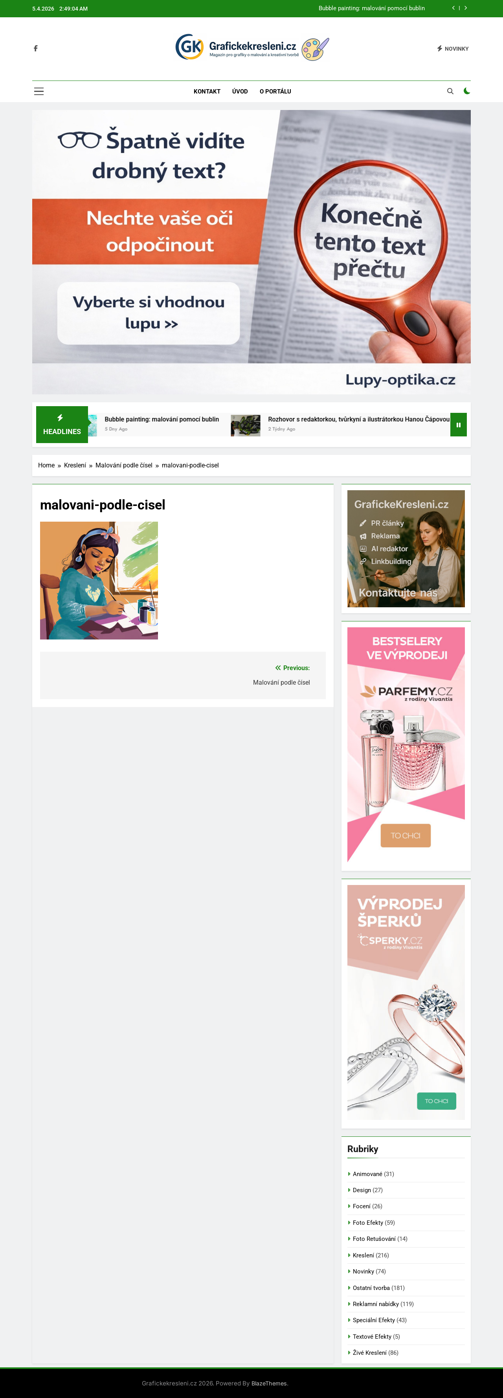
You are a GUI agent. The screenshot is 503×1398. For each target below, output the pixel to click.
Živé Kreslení (370, 1352)
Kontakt (207, 91)
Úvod (240, 91)
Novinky (363, 1271)
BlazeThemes (269, 1383)
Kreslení (363, 1255)
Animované (367, 1174)
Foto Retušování (374, 1238)
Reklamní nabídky (376, 1304)
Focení (362, 1206)
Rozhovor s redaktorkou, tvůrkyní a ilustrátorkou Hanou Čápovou (370, 419)
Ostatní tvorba (371, 1288)
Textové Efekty (372, 1336)
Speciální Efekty (374, 1320)
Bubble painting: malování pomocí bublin (372, 8)
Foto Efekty (368, 1222)
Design (362, 1190)
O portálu (275, 91)
